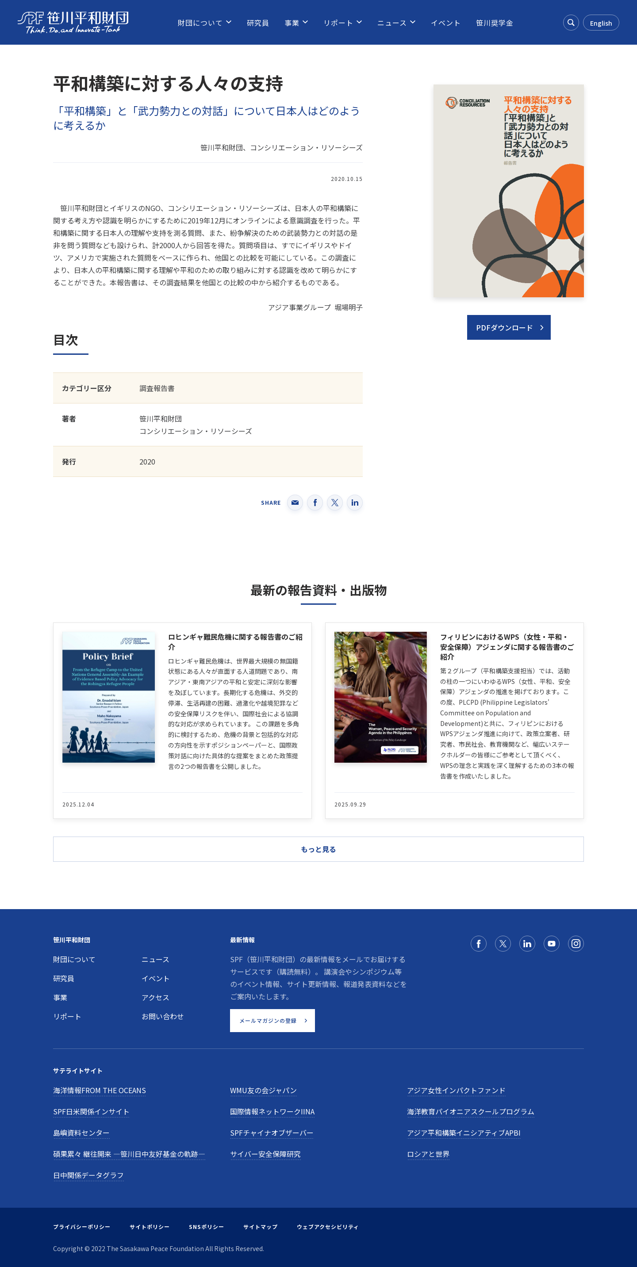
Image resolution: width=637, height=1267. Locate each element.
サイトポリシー (150, 1226)
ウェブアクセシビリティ (328, 1226)
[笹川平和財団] (73, 23)
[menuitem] (200, 22)
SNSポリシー (206, 1226)
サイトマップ (260, 1226)
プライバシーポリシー (82, 1226)
